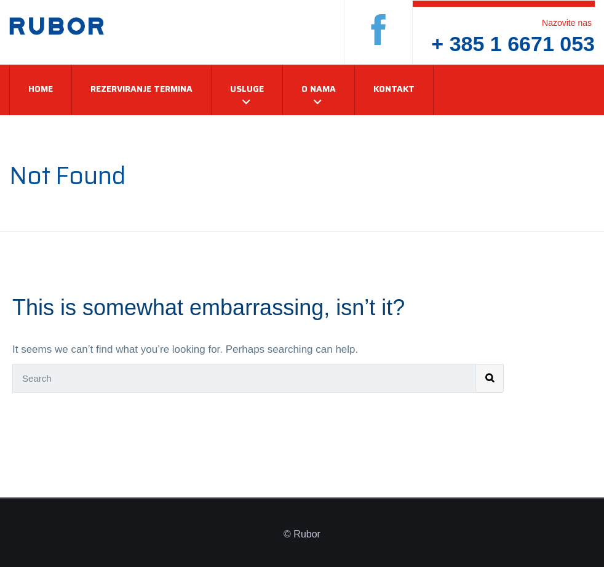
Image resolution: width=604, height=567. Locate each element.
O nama (318, 88)
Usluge (247, 88)
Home (40, 88)
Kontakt (394, 88)
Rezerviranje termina (141, 88)
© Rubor (302, 534)
